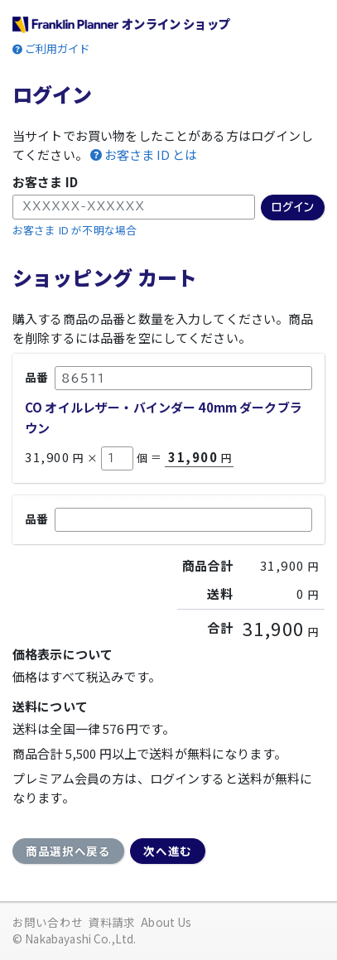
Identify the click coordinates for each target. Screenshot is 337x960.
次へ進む (167, 850)
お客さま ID (45, 182)
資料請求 (112, 922)
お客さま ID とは (150, 155)
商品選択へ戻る (68, 850)
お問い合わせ (47, 922)
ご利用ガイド (57, 48)
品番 (36, 377)
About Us (166, 922)
